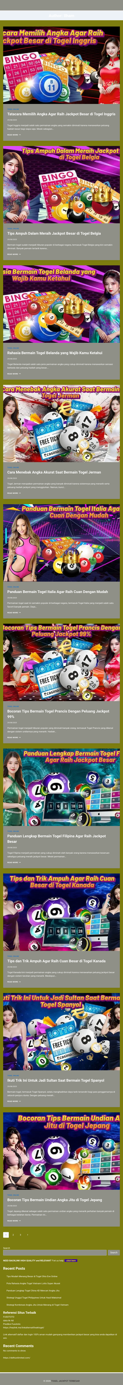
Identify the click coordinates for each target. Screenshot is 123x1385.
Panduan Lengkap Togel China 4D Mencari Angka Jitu (33, 1290)
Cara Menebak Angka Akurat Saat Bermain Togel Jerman (54, 472)
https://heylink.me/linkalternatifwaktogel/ (23, 1327)
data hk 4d (8, 1320)
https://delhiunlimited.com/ (16, 1357)
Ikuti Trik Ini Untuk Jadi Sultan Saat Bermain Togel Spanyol (55, 1080)
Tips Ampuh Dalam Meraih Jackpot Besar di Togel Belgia (54, 233)
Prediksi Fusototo (11, 1324)
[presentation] (61, 65)
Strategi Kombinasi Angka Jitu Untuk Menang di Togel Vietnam (38, 1305)
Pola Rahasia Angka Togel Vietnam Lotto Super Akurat (33, 1283)
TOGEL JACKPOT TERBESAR (65, 1381)
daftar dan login (25, 1334)
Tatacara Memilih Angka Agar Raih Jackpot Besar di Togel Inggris (61, 114)
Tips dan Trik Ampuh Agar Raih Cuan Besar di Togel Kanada (56, 961)
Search (6, 1248)
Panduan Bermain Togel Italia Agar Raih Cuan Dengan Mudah (57, 592)
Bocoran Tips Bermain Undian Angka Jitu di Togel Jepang (54, 1200)
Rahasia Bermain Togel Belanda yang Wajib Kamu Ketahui (54, 353)
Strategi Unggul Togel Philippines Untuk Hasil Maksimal (34, 1297)
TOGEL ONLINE (13, 109)
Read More (14, 135)
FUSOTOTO (8, 1317)
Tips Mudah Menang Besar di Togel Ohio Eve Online (32, 1276)
